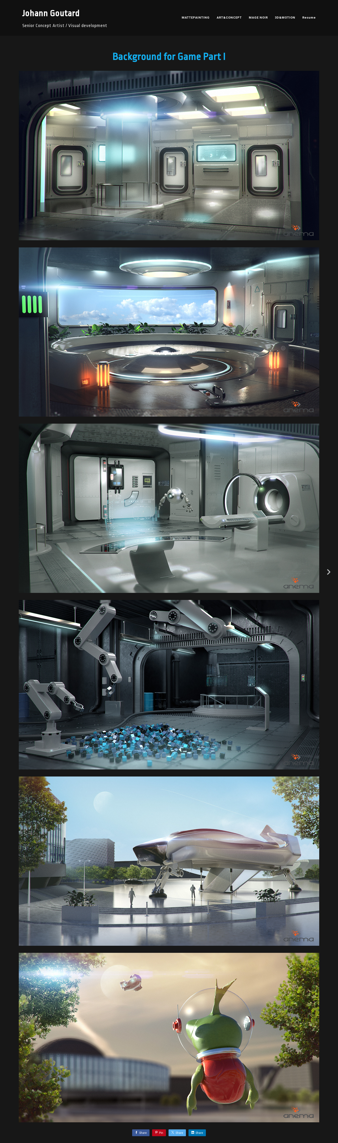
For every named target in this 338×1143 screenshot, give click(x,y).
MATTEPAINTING (196, 17)
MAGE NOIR (258, 17)
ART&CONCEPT (229, 17)
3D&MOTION (285, 17)
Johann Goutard (51, 13)
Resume (309, 17)
